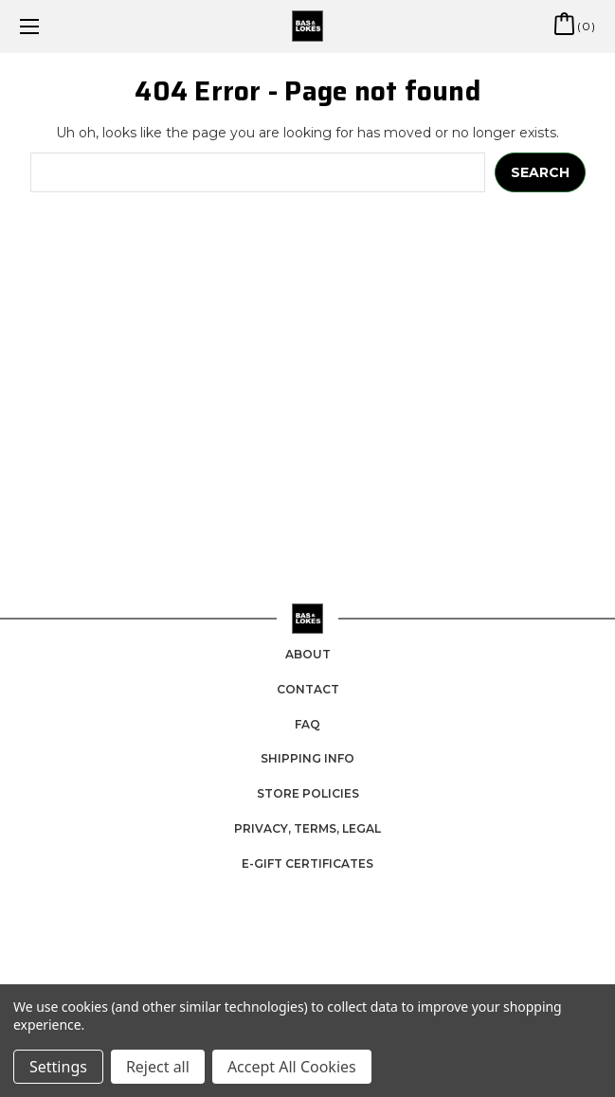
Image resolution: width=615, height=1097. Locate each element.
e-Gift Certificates (307, 863)
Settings (58, 1066)
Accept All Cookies (291, 1066)
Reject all (158, 1066)
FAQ (307, 724)
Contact (308, 689)
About (308, 654)
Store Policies (308, 793)
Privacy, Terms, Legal (307, 828)
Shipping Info (307, 758)
